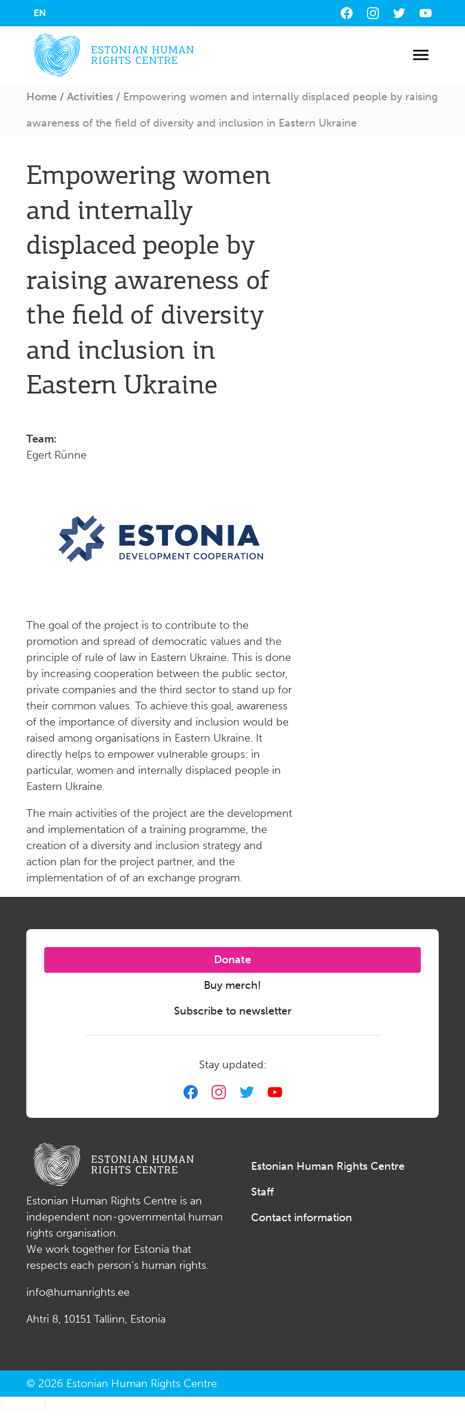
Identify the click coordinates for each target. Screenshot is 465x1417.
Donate (232, 959)
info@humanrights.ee (78, 1292)
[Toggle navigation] (420, 55)
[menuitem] (39, 13)
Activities (90, 96)
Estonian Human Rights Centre (328, 1166)
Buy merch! (232, 985)
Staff (262, 1191)
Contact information (301, 1217)
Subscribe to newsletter (233, 1011)
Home (41, 96)
